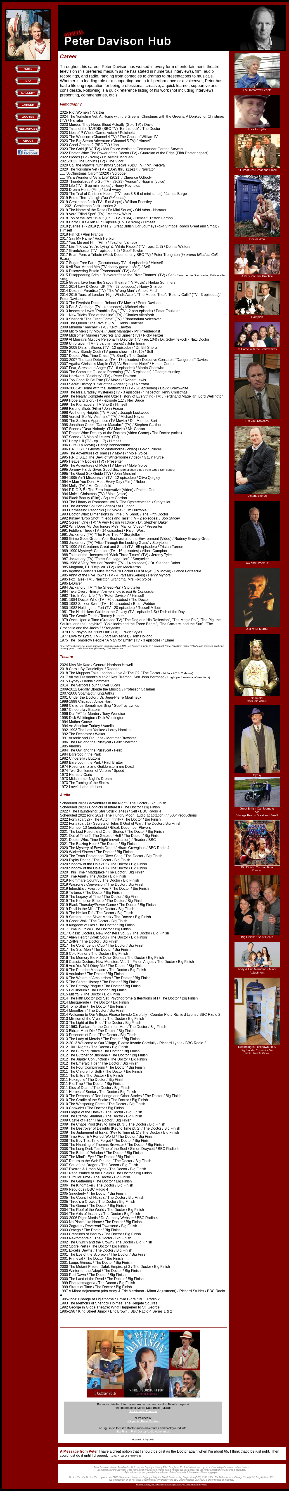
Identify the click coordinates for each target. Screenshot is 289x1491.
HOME (28, 68)
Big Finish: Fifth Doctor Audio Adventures (143, 1431)
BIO (28, 80)
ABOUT (28, 140)
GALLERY (28, 92)
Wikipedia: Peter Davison (143, 1421)
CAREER (28, 104)
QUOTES (28, 116)
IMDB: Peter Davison (143, 1411)
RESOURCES (28, 128)
